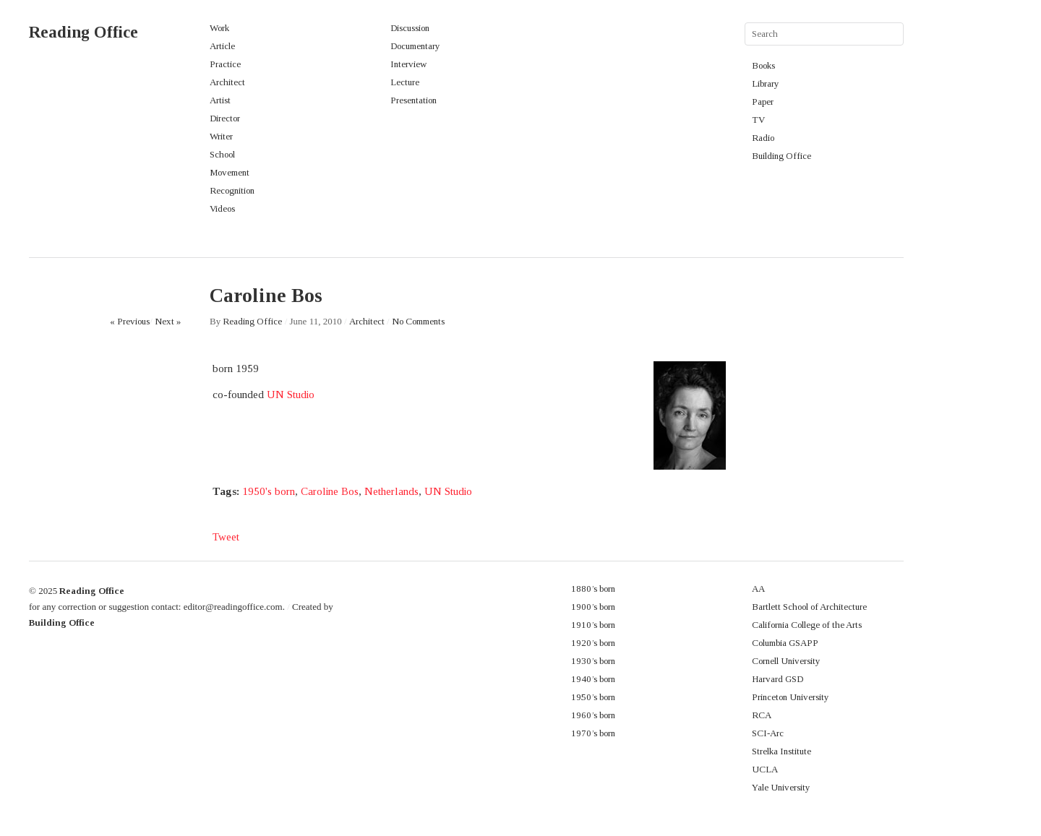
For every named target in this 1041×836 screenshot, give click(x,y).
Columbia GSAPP (785, 642)
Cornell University (786, 660)
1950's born (268, 491)
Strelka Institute (781, 751)
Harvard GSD (777, 678)
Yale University (781, 787)
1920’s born (593, 642)
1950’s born (593, 696)
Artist (220, 100)
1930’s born (593, 660)
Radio (763, 137)
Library (765, 83)
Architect (227, 82)
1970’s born (593, 733)
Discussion (409, 27)
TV (758, 119)
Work (219, 27)
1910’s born (593, 624)
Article (222, 45)
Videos (222, 208)
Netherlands (391, 491)
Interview (408, 64)
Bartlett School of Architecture (809, 606)
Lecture (404, 82)
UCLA (765, 769)
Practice (225, 64)
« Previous (130, 321)
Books (763, 65)
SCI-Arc (768, 733)
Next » (168, 321)
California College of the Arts (807, 624)
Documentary (415, 45)
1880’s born (593, 588)
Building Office (781, 155)
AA (758, 588)
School (222, 154)
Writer (221, 136)
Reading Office (83, 32)
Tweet (226, 537)
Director (225, 118)
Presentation (413, 100)
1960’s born (593, 715)
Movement (229, 172)
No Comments (418, 321)
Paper (763, 101)
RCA (761, 715)
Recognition (232, 190)
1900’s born (593, 606)
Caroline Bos (330, 491)
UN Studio (290, 394)
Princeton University (790, 696)
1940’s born (593, 678)
